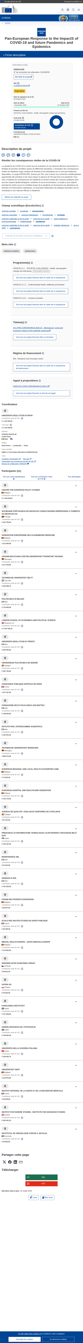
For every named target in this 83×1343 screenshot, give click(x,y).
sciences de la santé (41, 219)
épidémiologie (26, 221)
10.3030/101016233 (21, 86)
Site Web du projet (22, 77)
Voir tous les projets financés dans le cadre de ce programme (40, 278)
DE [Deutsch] (3, 155)
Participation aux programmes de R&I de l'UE (19, 461)
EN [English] (8, 155)
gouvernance (38, 211)
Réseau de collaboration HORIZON (15, 464)
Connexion (62, 9)
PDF (43, 1184)
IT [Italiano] (23, 155)
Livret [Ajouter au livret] (33, 1197)
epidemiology (30, 251)
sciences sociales (9, 211)
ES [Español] (13, 155)
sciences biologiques (29, 215)
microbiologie (47, 215)
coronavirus (15, 228)
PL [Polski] (28, 155)
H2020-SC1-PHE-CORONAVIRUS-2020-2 (30, 386)
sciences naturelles (9, 215)
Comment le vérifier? (73, 1)
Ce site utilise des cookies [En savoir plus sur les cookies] (29, 1334)
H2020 (7, 23)
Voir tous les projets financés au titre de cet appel (36, 393)
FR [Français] (18, 155)
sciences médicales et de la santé (15, 219)
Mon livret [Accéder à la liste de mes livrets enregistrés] (47, 1197)
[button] (67, 9)
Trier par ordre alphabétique (14, 477)
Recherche (73, 9)
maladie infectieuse (61, 225)
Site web (27, 459)
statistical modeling (11, 251)
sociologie (24, 211)
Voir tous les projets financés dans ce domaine (34, 337)
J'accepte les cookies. (24, 1339)
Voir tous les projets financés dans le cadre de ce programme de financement (40, 367)
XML (43, 1177)
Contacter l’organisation (11, 459)
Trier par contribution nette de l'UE (41, 478)
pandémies (40, 221)
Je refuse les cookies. (58, 1339)
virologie (61, 215)
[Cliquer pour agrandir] (76, 486)
